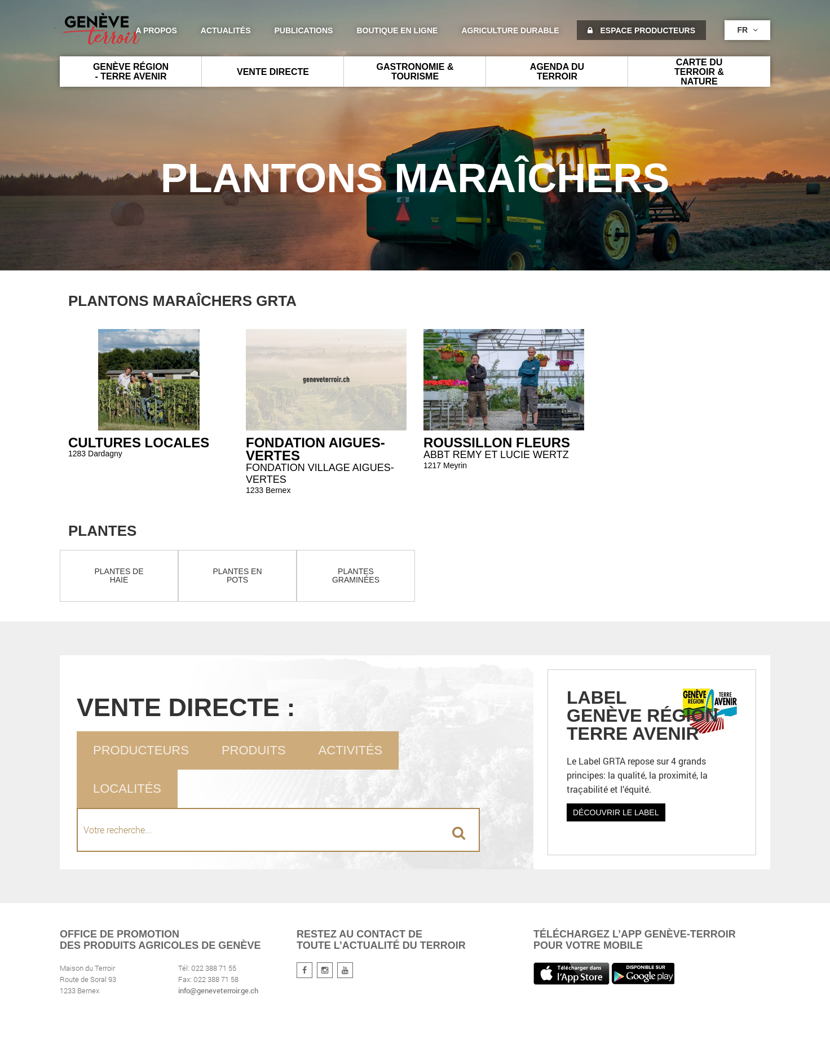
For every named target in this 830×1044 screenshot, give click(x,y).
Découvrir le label (616, 812)
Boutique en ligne (397, 30)
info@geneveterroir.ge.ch (218, 990)
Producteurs (141, 750)
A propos (155, 30)
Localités (127, 788)
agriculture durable (510, 30)
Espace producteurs (641, 30)
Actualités (226, 30)
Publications (304, 30)
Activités (351, 750)
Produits (254, 750)
